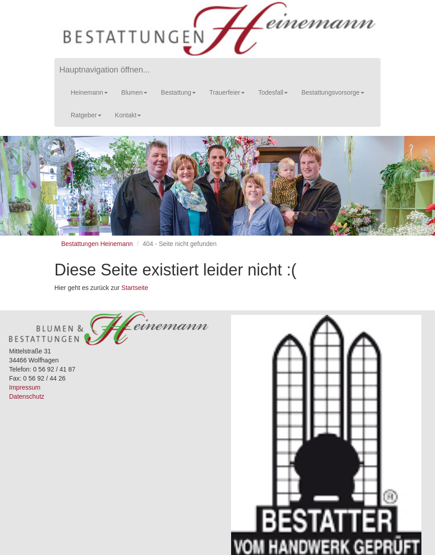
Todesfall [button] (273, 92)
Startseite (134, 287)
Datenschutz (26, 396)
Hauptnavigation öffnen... (104, 69)
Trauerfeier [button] (227, 92)
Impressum (24, 387)
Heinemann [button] (89, 92)
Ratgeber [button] (86, 115)
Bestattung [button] (178, 92)
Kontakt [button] (128, 115)
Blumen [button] (134, 92)
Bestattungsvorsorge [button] (332, 92)
